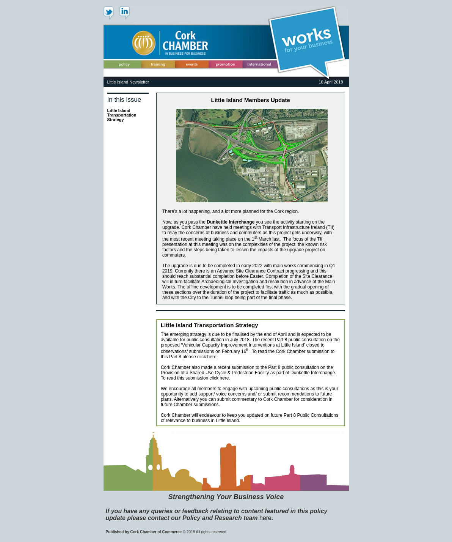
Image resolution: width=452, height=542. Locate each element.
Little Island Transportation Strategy (122, 115)
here (212, 356)
